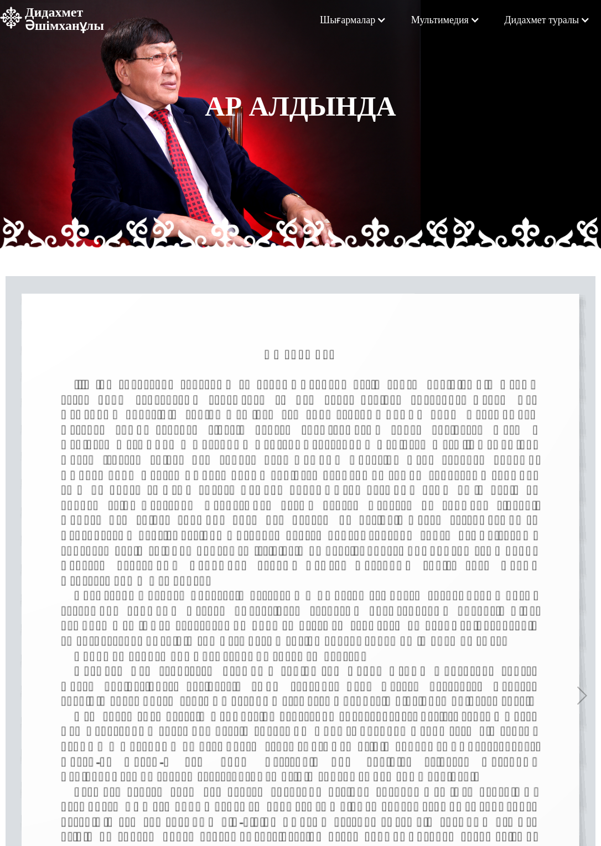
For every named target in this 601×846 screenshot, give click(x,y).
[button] (353, 20)
